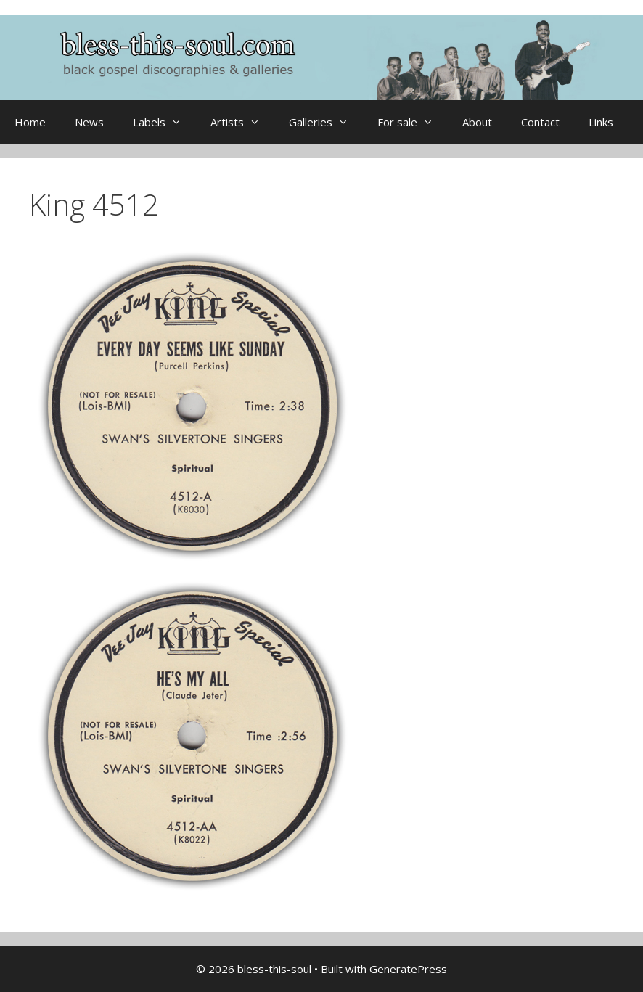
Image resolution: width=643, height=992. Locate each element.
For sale (412, 122)
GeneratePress (408, 969)
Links (601, 122)
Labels (164, 122)
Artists (242, 122)
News (89, 122)
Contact (540, 122)
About (477, 122)
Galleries (326, 122)
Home (30, 122)
